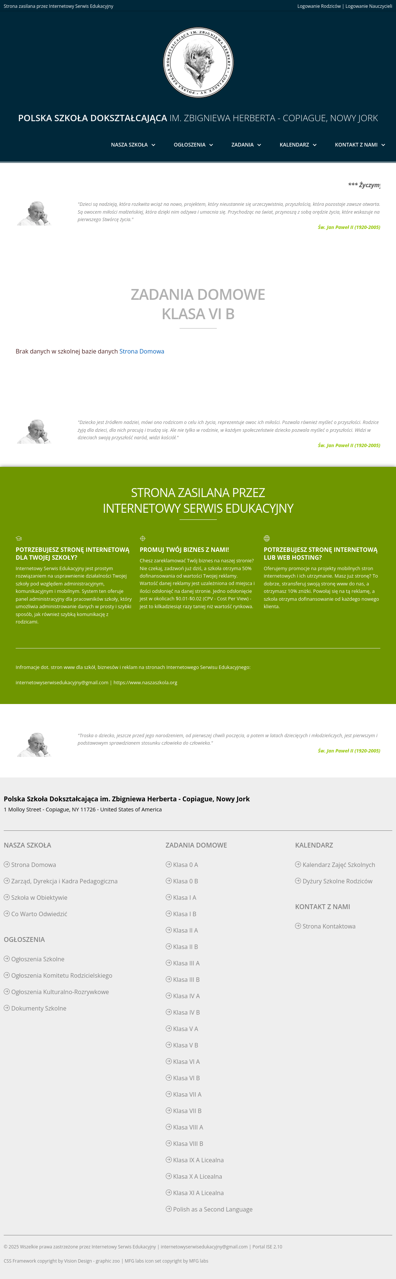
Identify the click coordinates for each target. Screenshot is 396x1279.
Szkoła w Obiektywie (35, 897)
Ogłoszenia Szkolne (34, 959)
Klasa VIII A (184, 1127)
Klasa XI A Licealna (195, 1193)
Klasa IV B (183, 1012)
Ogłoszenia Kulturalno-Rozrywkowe (56, 992)
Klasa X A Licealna (194, 1176)
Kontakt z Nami (356, 144)
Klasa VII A (184, 1094)
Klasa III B (183, 979)
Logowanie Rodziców (318, 6)
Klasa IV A (183, 996)
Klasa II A (182, 930)
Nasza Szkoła (129, 144)
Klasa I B (181, 914)
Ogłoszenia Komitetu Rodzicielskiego (58, 975)
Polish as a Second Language (209, 1209)
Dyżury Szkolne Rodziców (334, 881)
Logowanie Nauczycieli (369, 6)
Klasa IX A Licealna (195, 1160)
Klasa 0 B (182, 881)
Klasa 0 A (182, 865)
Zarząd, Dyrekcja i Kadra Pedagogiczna (61, 881)
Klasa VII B (184, 1111)
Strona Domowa (142, 351)
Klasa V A (182, 1029)
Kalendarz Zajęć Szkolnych (335, 865)
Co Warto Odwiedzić (35, 914)
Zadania (243, 144)
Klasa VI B (183, 1078)
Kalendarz (294, 144)
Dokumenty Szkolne (35, 1008)
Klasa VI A (183, 1062)
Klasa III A (183, 963)
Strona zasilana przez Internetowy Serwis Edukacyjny (58, 6)
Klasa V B (182, 1045)
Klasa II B (182, 947)
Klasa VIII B (184, 1144)
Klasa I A (181, 897)
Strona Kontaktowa (325, 926)
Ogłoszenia (189, 144)
